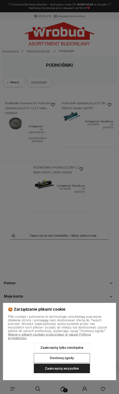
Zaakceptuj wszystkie (62, 368)
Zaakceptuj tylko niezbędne (61, 348)
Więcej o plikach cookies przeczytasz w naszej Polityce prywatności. (49, 336)
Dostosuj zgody (62, 358)
